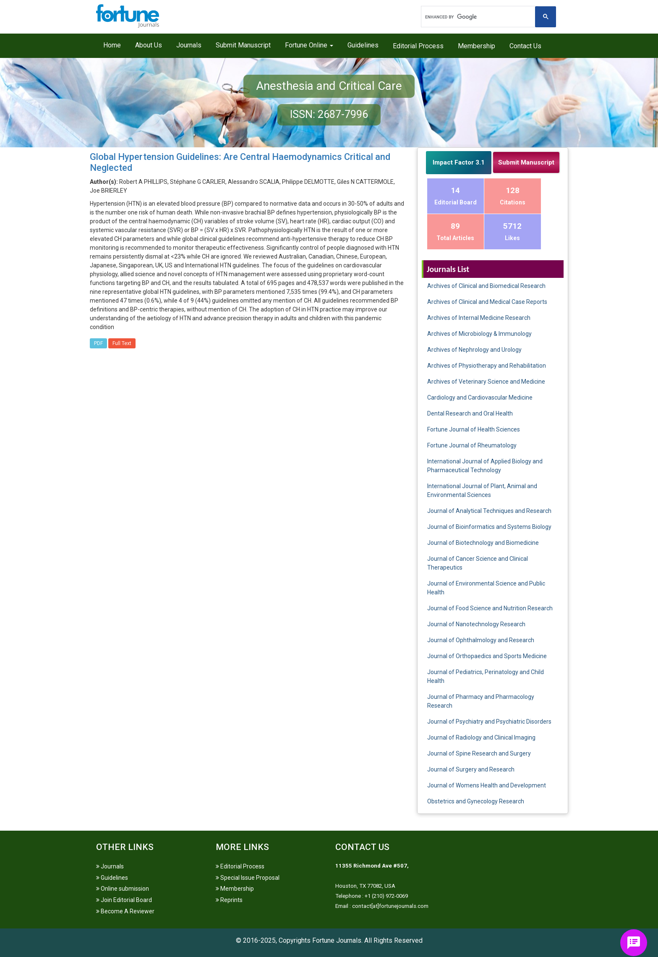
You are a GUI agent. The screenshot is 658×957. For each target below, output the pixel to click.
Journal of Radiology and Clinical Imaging (481, 737)
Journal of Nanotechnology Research (476, 624)
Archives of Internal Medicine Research (478, 317)
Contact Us (525, 46)
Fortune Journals (336, 940)
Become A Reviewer (125, 911)
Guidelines (363, 45)
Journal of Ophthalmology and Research (480, 640)
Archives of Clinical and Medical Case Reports (487, 301)
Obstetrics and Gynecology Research (475, 801)
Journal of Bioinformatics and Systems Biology (489, 526)
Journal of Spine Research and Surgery (479, 753)
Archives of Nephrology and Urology (474, 349)
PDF (98, 343)
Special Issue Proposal (247, 877)
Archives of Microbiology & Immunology (479, 333)
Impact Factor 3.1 (459, 162)
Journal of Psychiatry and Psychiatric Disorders (489, 721)
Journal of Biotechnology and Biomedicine (483, 542)
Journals (188, 45)
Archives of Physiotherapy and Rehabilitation (486, 365)
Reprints (229, 900)
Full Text (121, 343)
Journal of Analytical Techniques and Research (489, 510)
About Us (148, 45)
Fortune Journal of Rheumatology (472, 445)
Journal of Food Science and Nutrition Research (490, 608)
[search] (479, 16)
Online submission (122, 888)
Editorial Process (418, 46)
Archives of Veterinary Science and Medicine (486, 381)
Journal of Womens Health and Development (486, 785)
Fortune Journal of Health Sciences (473, 429)
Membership (476, 46)
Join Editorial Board (124, 900)
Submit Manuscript (243, 45)
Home (112, 45)
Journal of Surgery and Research (470, 769)
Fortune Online (309, 45)
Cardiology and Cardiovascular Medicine (480, 397)
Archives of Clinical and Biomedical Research (486, 285)
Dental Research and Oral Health (470, 413)
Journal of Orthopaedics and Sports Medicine (487, 656)
